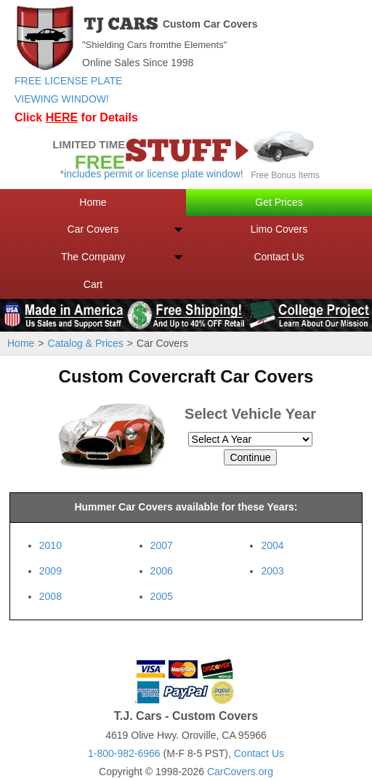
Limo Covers (279, 229)
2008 (50, 596)
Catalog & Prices (86, 343)
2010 (50, 545)
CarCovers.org (240, 771)
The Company (93, 257)
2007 (161, 545)
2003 (272, 571)
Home (92, 202)
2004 (272, 545)
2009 (50, 571)
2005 (161, 596)
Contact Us (279, 257)
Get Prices (278, 202)
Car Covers (93, 229)
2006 (161, 571)
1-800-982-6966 (124, 753)
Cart (93, 284)
